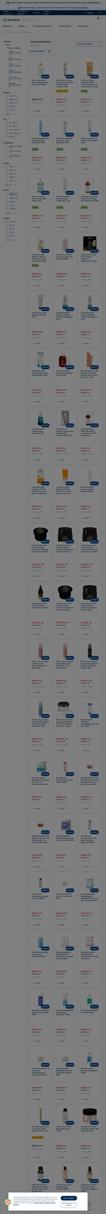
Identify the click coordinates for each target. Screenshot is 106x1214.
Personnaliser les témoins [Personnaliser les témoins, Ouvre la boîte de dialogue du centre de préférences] (68, 1204)
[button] (8, 1202)
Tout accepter (68, 1198)
